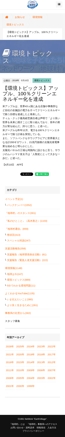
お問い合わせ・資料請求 (22, 427)
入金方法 (52, 427)
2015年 (20, 362)
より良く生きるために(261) (22, 305)
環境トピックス (15, 24)
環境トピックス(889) (18, 279)
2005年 (20, 378)
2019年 (31, 354)
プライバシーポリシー (33, 431)
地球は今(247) (15, 274)
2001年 (10, 386)
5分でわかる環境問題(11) (21, 285)
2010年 (20, 370)
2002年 (52, 378)
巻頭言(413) (13, 234)
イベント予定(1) (14, 199)
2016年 (10, 362)
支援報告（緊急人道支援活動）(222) (27, 260)
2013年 (41, 362)
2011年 (10, 370)
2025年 (20, 346)
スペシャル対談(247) (18, 240)
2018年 (41, 354)
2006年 (10, 378)
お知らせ (20, 17)
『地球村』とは (17, 424)
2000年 (20, 386)
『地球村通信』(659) (16, 228)
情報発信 (41, 427)
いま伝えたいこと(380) (20, 299)
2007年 (52, 370)
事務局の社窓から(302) (18, 313)
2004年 (31, 378)
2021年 (10, 354)
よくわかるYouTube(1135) (19, 293)
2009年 (31, 370)
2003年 (41, 378)
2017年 (52, 354)
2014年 (31, 362)
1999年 (31, 386)
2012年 (52, 362)
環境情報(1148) (13, 268)
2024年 (31, 346)
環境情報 (37, 17)
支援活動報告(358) (15, 248)
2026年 (10, 346)
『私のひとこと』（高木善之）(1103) (26, 220)
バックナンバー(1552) (19, 205)
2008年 (41, 370)
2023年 (41, 346)
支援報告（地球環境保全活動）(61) (26, 254)
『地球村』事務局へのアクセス (42, 424)
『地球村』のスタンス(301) (20, 213)
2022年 (52, 346)
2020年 (20, 354)
